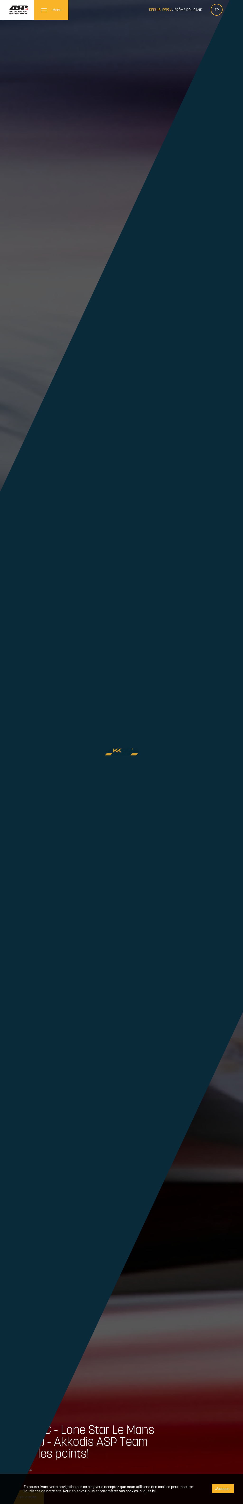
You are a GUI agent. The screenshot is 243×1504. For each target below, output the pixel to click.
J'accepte (222, 1489)
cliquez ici (147, 1491)
